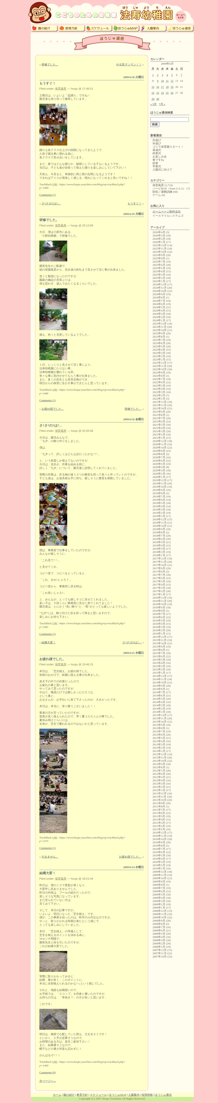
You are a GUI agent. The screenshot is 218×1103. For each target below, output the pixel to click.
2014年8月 (159, 689)
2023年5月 (159, 346)
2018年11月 (160, 522)
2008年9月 (159, 920)
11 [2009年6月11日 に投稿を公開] (167, 80)
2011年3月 (159, 822)
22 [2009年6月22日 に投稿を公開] (152, 92)
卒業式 (157, 166)
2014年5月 (159, 698)
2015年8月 (159, 649)
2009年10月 (160, 878)
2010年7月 (159, 848)
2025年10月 (160, 251)
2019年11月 (160, 483)
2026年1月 (159, 242)
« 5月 (153, 104)
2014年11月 (160, 679)
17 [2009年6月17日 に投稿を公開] (162, 87)
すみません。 (50, 856)
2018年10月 (160, 525)
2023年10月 (160, 330)
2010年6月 (159, 852)
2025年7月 (159, 261)
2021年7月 (159, 418)
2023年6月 (159, 343)
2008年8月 (159, 924)
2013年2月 (159, 747)
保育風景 (60, 88)
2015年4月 (159, 662)
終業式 (157, 153)
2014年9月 (159, 685)
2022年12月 (160, 362)
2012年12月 (160, 754)
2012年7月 (159, 770)
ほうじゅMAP (117, 1094)
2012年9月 (159, 764)
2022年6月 (159, 382)
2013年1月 (159, 751)
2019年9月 (159, 490)
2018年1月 (159, 555)
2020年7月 (159, 457)
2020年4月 (159, 467)
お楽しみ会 (160, 156)
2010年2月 (159, 865)
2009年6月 (159, 891)
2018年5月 (159, 542)
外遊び (157, 140)
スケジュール (98, 1094)
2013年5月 (159, 738)
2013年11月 (160, 718)
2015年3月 (159, 666)
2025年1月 (159, 281)
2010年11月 (160, 835)
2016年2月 (159, 630)
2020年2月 (159, 473)
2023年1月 (159, 359)
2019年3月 (159, 509)
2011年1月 (159, 829)
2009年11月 (160, 875)
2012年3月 (159, 783)
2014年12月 (160, 676)
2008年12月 (160, 910)
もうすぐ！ (47, 83)
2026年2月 (159, 238)
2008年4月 (159, 937)
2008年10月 (160, 917)
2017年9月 (159, 568)
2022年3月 (159, 392)
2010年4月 (159, 858)
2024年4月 (159, 310)
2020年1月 (159, 477)
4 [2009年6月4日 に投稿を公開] (167, 75)
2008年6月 (159, 930)
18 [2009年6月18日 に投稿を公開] (167, 87)
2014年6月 (159, 695)
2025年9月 (159, 255)
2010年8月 (159, 845)
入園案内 (133, 1094)
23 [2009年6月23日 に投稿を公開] (157, 92)
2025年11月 (160, 248)
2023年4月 (159, 349)
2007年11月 (160, 953)
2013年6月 (159, 734)
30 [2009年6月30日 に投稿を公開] (157, 98)
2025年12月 (160, 245)
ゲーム (157, 195)
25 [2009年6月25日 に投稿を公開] (167, 92)
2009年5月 (159, 894)
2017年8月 (159, 571)
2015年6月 (159, 656)
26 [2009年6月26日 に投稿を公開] (172, 92)
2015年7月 (159, 653)
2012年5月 (159, 777)
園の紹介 (69, 1094)
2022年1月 (159, 398)
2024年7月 (159, 300)
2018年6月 (159, 539)
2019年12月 (160, 480)
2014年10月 (160, 682)
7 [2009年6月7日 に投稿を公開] (181, 75)
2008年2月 (159, 943)
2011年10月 (160, 800)
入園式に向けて (162, 169)
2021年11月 (160, 405)
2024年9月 (159, 294)
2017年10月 (160, 565)
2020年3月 (159, 470)
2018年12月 (160, 519)
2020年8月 (159, 454)
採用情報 (147, 1094)
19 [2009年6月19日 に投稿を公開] (172, 87)
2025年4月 (159, 271)
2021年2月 (159, 434)
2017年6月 (159, 578)
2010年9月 (159, 842)
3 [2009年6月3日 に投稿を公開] (162, 75)
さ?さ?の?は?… (51, 203)
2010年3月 (159, 862)
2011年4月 (159, 819)
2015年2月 (159, 669)
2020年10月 (160, 447)
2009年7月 (159, 888)
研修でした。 (50, 64)
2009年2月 (159, 904)
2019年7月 (159, 496)
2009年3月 (159, 901)
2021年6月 (159, 421)
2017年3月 (159, 587)
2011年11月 (159, 796)
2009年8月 (159, 884)
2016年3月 (159, 627)
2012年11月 (160, 757)
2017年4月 (159, 584)
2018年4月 (159, 545)
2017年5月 (159, 581)
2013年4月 (159, 741)
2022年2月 (159, 395)
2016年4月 (159, 623)
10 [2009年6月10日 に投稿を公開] (162, 80)
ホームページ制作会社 (167, 211)
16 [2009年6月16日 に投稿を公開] (157, 87)
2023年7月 (159, 339)
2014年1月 (159, 711)
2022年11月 (160, 366)
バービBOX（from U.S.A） (169, 188)
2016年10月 (160, 604)
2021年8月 (159, 415)
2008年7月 (159, 927)
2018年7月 (159, 535)
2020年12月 (160, 441)
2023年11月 (160, 326)
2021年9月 (159, 411)
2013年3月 (159, 744)
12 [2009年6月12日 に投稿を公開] (172, 80)
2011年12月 (160, 793)
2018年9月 (159, 529)
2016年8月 (159, 610)
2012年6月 (159, 773)
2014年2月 (159, 708)
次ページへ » (47, 1081)
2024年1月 (159, 320)
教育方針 (82, 1094)
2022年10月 (160, 369)
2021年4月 (159, 428)
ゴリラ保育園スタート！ (168, 146)
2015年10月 (160, 643)
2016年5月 (159, 620)
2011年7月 (159, 809)
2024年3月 (159, 313)
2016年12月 (160, 597)
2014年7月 (159, 692)
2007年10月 (160, 956)
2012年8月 (159, 767)
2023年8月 (159, 336)
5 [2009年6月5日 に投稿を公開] (172, 75)
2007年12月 (160, 950)
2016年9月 (159, 607)
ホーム (57, 1094)
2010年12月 (160, 832)
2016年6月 (159, 617)
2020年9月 (159, 450)
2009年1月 (159, 907)
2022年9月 (159, 372)
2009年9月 (159, 881)
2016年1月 (159, 633)
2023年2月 (159, 356)
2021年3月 (159, 431)
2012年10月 (160, 760)
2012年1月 (159, 790)
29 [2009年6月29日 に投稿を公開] (152, 98)
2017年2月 (159, 591)
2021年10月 (160, 408)
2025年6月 (159, 264)
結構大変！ (49, 642)
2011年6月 (159, 813)
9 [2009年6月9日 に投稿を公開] (158, 80)
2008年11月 (160, 914)
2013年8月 (159, 728)
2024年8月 (159, 297)
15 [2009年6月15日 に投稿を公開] (152, 87)
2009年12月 (160, 871)
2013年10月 (160, 721)
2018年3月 (159, 548)
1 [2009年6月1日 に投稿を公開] (153, 75)
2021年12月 (160, 401)
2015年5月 (159, 659)
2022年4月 (159, 388)
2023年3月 (159, 353)
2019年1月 (159, 516)
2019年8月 (159, 493)
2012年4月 (159, 780)
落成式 (157, 150)
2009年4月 (159, 897)
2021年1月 (159, 437)
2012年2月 (159, 786)
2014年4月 (159, 702)
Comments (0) (47, 1072)
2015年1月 (159, 672)
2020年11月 (160, 444)
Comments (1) (47, 194)
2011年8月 (159, 806)
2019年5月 (159, 503)
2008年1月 (159, 946)
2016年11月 (160, 601)
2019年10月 (160, 486)
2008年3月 (159, 940)
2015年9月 (159, 646)
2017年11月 (160, 561)
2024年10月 (160, 291)
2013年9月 (159, 724)
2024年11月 (160, 287)
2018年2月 (159, 552)
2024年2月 (159, 317)
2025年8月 (159, 258)
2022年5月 (159, 385)
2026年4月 (159, 232)
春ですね (158, 159)
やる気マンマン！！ (129, 64)
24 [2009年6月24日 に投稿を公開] (162, 92)
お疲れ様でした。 (53, 408)
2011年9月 (159, 803)
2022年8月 (159, 375)
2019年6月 (159, 499)
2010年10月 (160, 839)
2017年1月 (159, 594)
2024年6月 (159, 304)
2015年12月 (160, 636)
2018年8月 (159, 532)
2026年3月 (159, 235)
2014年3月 (159, 705)
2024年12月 (160, 284)
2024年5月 (159, 307)
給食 (155, 163)
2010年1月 (159, 868)
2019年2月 (159, 512)
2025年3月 (159, 274)
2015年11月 (160, 640)
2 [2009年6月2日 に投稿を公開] (158, 75)
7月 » (162, 104)
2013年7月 (159, 731)
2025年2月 (159, 278)
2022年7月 (159, 379)
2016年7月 (159, 614)
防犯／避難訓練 (162, 191)
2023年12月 (160, 323)
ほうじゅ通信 (163, 1094)
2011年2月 (159, 826)
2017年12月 (160, 558)
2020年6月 (159, 460)
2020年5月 (159, 463)
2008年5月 (159, 933)
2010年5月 (159, 855)
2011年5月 (159, 816)
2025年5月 (159, 268)
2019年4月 (159, 506)
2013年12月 (160, 715)
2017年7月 (159, 574)
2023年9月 (159, 333)
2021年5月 (159, 424)
